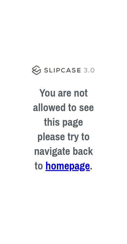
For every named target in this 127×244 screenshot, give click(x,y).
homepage (67, 165)
